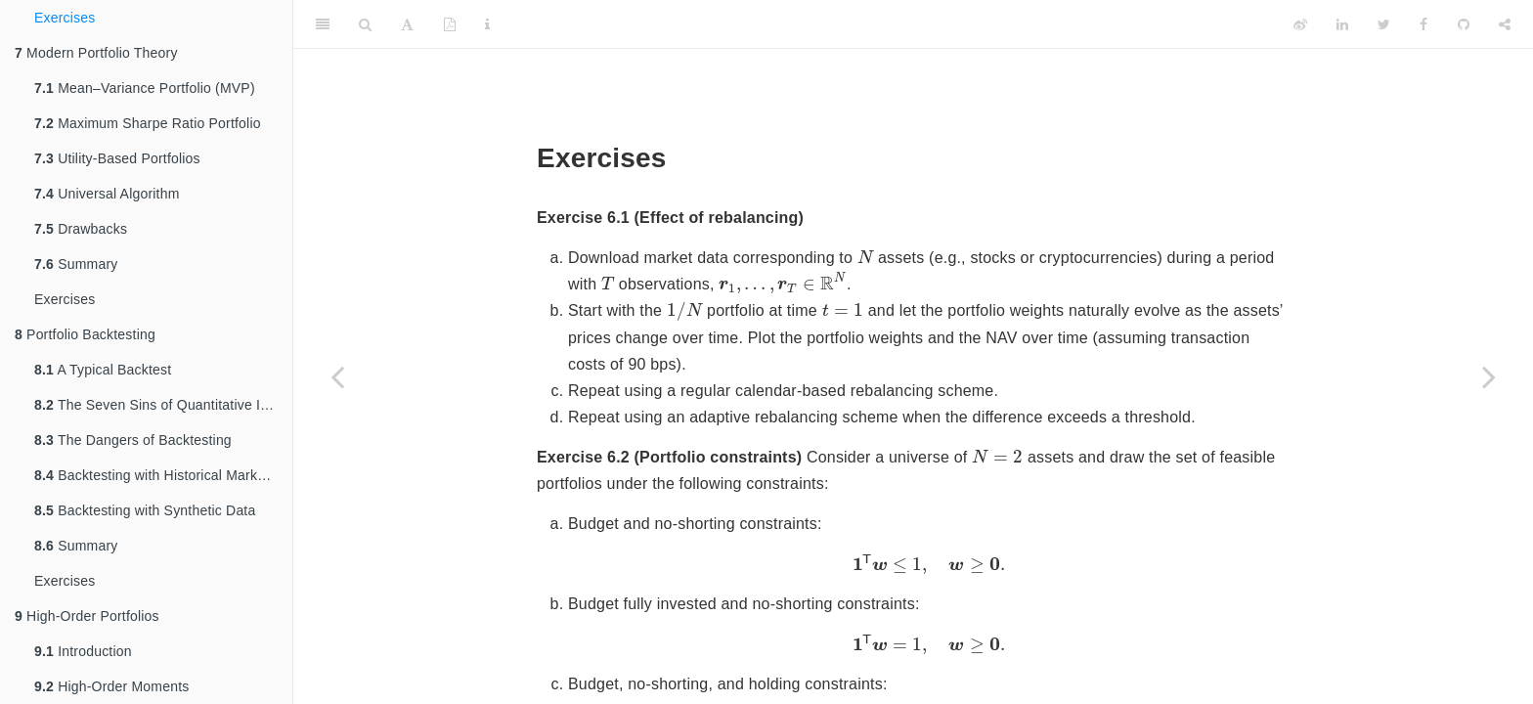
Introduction (83, 651)
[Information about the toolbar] (487, 24)
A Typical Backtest (102, 369)
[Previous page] (337, 376)
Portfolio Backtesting (85, 334)
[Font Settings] (407, 24)
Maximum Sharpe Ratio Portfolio (147, 123)
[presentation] (865, 256)
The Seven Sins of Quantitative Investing (163, 405)
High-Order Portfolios (87, 616)
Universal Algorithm (107, 193)
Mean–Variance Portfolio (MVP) (144, 88)
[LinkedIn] (1342, 24)
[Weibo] (1300, 24)
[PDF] (449, 24)
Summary (75, 264)
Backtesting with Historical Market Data (163, 475)
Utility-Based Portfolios (117, 158)
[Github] (1463, 24)
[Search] (365, 24)
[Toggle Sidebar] (322, 24)
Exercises (64, 17)
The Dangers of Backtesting (133, 440)
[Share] (1504, 24)
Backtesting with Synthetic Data (144, 510)
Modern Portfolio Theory (96, 53)
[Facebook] (1423, 24)
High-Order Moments (111, 686)
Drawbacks (80, 229)
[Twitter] (1384, 24)
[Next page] (1489, 376)
